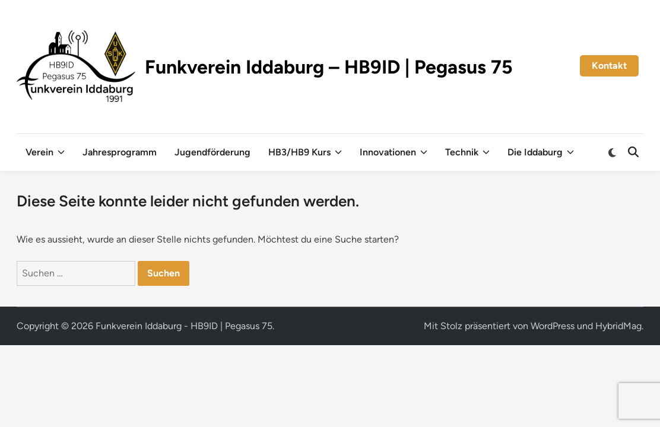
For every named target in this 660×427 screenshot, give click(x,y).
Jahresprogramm (119, 152)
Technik (467, 152)
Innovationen (393, 152)
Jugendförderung (212, 152)
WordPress (553, 326)
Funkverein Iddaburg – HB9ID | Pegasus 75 (329, 67)
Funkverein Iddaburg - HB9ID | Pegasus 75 (184, 326)
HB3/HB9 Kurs (305, 152)
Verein (45, 152)
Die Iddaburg (540, 152)
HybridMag (618, 326)
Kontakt (609, 65)
